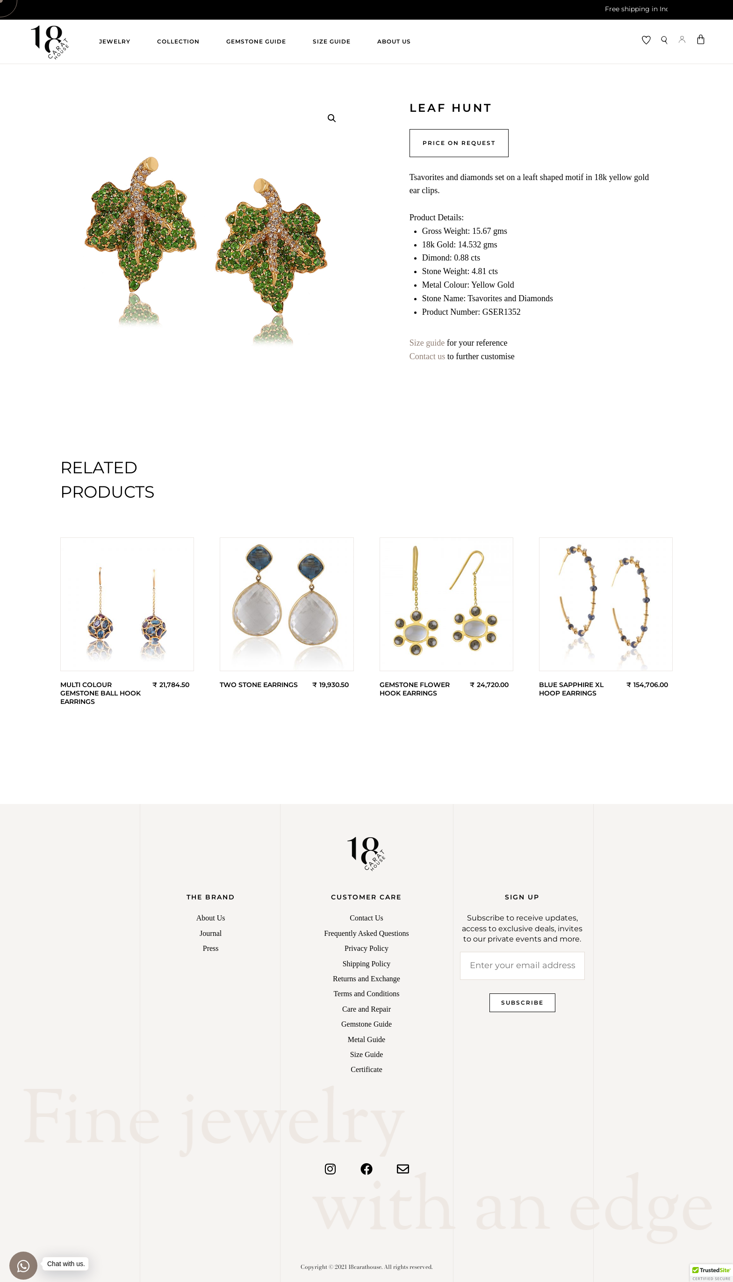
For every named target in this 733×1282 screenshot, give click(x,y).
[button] (331, 118)
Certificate (366, 1069)
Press (211, 948)
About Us (394, 41)
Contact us (428, 356)
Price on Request (459, 142)
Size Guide (332, 41)
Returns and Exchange (366, 979)
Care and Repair (366, 1009)
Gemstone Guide (256, 41)
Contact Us (366, 918)
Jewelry (114, 41)
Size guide (427, 343)
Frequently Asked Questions (366, 933)
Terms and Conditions (366, 994)
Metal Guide (366, 1039)
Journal (211, 933)
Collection (178, 41)
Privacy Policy (366, 948)
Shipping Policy (367, 964)
